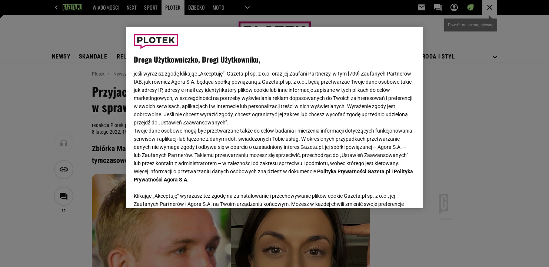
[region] (274, 117)
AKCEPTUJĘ (390, 194)
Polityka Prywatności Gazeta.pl (353, 171)
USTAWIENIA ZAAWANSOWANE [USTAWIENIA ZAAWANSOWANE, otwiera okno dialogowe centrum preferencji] (182, 193)
